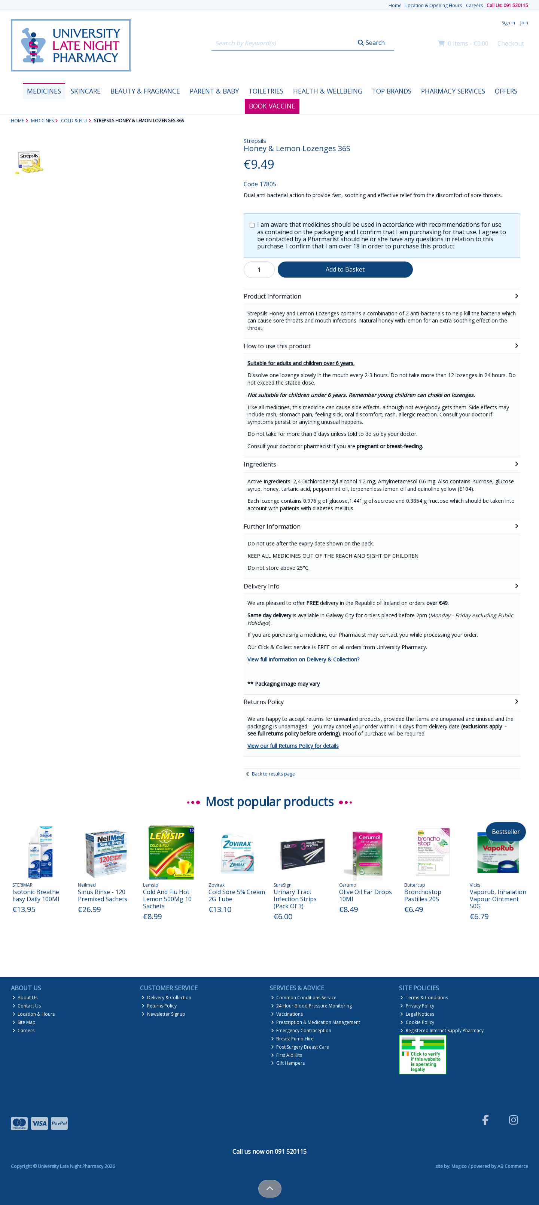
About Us (25, 997)
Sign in (508, 22)
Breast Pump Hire (292, 1039)
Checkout (510, 43)
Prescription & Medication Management (315, 1022)
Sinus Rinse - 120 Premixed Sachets (102, 895)
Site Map (24, 1022)
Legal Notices (417, 1014)
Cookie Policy (417, 1022)
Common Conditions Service (304, 997)
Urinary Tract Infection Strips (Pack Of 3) (295, 899)
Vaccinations (287, 1014)
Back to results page (273, 774)
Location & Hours (33, 1014)
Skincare (86, 90)
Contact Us (26, 1006)
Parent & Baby (214, 90)
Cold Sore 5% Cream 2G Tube (236, 895)
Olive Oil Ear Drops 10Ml (365, 895)
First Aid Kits (286, 1055)
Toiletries (266, 90)
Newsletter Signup (163, 1014)
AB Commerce (512, 1166)
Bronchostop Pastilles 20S (422, 895)
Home (395, 5)
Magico (459, 1166)
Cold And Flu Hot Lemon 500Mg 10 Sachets (167, 899)
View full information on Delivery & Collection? (303, 659)
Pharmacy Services (453, 90)
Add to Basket (345, 269)
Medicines (44, 90)
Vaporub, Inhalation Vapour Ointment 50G (498, 899)
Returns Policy (159, 1006)
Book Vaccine (272, 105)
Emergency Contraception (301, 1030)
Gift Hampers (288, 1063)
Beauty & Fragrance (145, 90)
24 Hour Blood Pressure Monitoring (311, 1006)
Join (524, 22)
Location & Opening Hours (433, 5)
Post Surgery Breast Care (300, 1047)
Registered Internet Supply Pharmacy (442, 1030)
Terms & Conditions (424, 997)
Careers (474, 5)
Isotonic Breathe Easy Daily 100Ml (35, 895)
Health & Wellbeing (327, 90)
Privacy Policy (417, 1006)
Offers (506, 90)
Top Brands (391, 90)
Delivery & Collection (166, 997)
